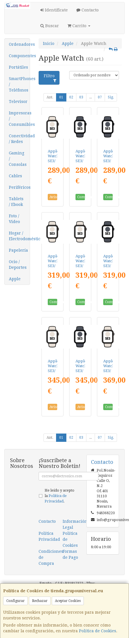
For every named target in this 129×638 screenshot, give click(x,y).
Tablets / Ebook (16, 201)
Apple (15, 279)
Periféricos (19, 187)
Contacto (87, 10)
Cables (15, 176)
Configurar (15, 601)
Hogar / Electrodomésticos (19, 236)
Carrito (79, 25)
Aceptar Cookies (68, 601)
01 (61, 97)
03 (81, 97)
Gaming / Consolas (18, 159)
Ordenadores (19, 44)
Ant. (50, 97)
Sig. (111, 97)
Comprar (81, 197)
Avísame (53, 197)
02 (71, 97)
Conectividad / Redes (19, 139)
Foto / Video (14, 219)
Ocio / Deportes (18, 264)
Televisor (18, 101)
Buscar (49, 25)
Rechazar (39, 601)
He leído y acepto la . (59, 495)
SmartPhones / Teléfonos (19, 84)
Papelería (18, 250)
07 (100, 97)
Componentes (19, 55)
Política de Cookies (97, 631)
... (90, 97)
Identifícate (54, 10)
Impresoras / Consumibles (19, 119)
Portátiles (18, 67)
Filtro (50, 78)
